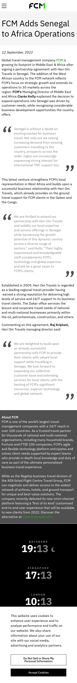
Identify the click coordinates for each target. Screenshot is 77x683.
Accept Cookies (38, 672)
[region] (38, 645)
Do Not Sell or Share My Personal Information (38, 659)
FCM (59, 60)
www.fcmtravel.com (37, 517)
